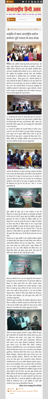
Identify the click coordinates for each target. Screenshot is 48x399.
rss (32, 1)
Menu (11, 1)
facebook (26, 1)
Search (39, 19)
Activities (19, 391)
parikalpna (29, 391)
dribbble (38, 1)
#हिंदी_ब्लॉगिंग (13, 391)
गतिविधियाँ (35, 391)
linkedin (35, 1)
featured (24, 391)
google (29, 1)
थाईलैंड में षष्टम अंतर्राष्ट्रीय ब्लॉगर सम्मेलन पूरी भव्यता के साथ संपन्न (23, 36)
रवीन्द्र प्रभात (20, 388)
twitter (23, 1)
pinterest (41, 1)
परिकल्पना (12, 393)
